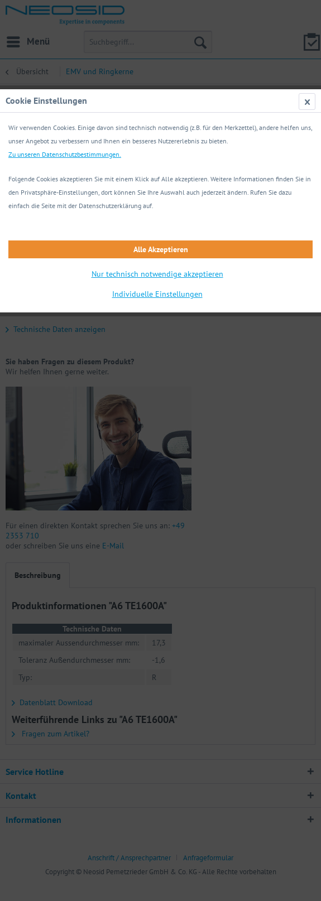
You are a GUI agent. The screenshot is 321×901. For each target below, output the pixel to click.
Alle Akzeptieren (160, 249)
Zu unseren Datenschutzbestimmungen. (64, 154)
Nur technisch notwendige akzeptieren (157, 274)
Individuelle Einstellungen (157, 294)
